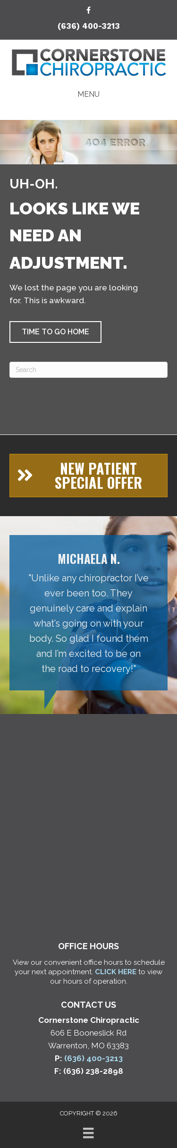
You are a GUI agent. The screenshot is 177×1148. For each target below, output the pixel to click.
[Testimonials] (88, 612)
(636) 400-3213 (89, 26)
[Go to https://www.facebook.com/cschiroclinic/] (89, 11)
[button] (55, 332)
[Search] (88, 370)
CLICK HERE (115, 972)
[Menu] (88, 1133)
